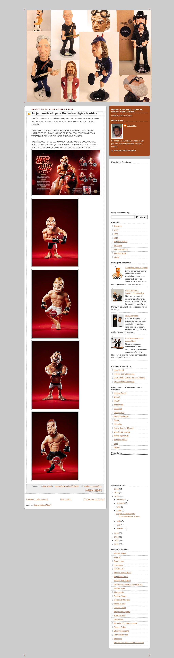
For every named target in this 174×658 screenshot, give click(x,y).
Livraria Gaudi (120, 393)
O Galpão (118, 409)
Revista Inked (120, 608)
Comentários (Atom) (42, 505)
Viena (116, 257)
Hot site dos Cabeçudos (124, 374)
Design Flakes (120, 627)
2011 (116, 540)
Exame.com (119, 561)
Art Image (118, 245)
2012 (116, 537)
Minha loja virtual (121, 436)
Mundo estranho (121, 577)
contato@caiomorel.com (121, 115)
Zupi (116, 238)
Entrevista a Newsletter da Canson (129, 643)
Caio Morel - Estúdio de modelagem (129, 378)
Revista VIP (119, 569)
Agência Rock (120, 253)
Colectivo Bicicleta (122, 600)
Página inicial (66, 499)
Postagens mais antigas (94, 499)
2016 (116, 489)
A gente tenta (119, 615)
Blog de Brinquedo (122, 612)
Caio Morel (131, 126)
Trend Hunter (119, 604)
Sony (116, 230)
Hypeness (118, 565)
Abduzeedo (119, 592)
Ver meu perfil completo (125, 150)
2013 (116, 533)
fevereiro (121, 528)
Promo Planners (121, 635)
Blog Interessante (121, 631)
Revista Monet (120, 553)
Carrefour (118, 226)
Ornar (116, 420)
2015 (116, 493)
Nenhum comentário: (93, 486)
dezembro (121, 500)
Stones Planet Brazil (122, 573)
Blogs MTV (118, 619)
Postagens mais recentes (37, 499)
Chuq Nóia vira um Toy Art (136, 268)
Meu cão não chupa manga (125, 623)
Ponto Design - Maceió (124, 428)
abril (119, 525)
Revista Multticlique (122, 580)
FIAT (116, 234)
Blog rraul (118, 639)
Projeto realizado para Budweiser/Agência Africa (64, 113)
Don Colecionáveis (122, 432)
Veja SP (117, 557)
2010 (116, 544)
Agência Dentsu (121, 249)
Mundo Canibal (120, 242)
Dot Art (117, 397)
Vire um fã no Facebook (124, 382)
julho (119, 507)
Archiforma (118, 405)
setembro (121, 503)
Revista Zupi (119, 588)
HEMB (117, 401)
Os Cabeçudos (131, 316)
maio (119, 521)
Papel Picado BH (121, 416)
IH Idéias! (118, 424)
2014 (116, 496)
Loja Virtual (119, 370)
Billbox (117, 447)
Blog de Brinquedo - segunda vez (128, 584)
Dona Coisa (119, 413)
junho (119, 511)
